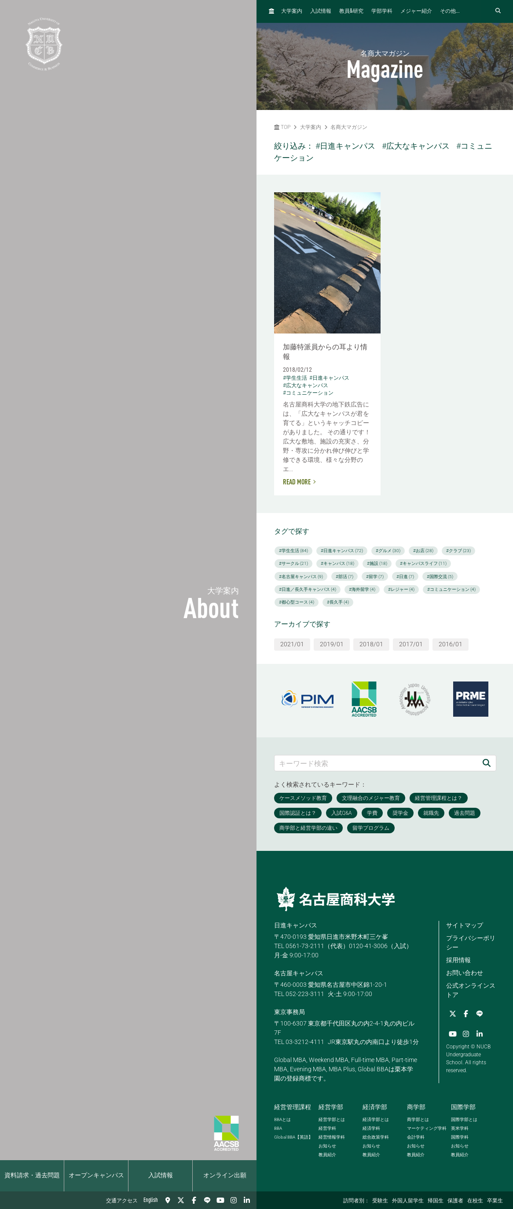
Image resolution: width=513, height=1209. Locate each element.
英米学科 (460, 1128)
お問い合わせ (464, 972)
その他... (450, 11)
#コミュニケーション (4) (451, 589)
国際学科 (460, 1137)
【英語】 (293, 1137)
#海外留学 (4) (362, 589)
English (150, 1200)
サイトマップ (464, 925)
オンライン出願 (224, 1175)
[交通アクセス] (167, 1200)
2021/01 (292, 644)
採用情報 (458, 960)
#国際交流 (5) (440, 576)
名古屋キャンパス (298, 973)
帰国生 (435, 1201)
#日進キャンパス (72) (342, 550)
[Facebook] (194, 1200)
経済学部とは (376, 1119)
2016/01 (450, 644)
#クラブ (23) (458, 550)
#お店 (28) (423, 550)
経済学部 (375, 1106)
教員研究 (351, 11)
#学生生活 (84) (293, 550)
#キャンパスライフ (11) (423, 563)
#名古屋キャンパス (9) (301, 576)
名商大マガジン (348, 127)
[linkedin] (246, 1200)
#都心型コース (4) (296, 602)
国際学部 (463, 1106)
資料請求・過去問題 (32, 1175)
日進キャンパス (295, 925)
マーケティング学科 (427, 1128)
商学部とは (418, 1119)
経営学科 (327, 1128)
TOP (282, 127)
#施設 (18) (377, 563)
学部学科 (381, 11)
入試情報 (160, 1175)
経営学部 (331, 1106)
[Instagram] (233, 1200)
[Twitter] (180, 1200)
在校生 (475, 1201)
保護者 (455, 1201)
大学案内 (291, 11)
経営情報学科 (332, 1137)
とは (282, 1119)
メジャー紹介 (416, 11)
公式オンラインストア (470, 990)
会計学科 (416, 1137)
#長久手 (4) (338, 602)
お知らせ (327, 1145)
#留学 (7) (375, 576)
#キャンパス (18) (337, 563)
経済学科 (371, 1128)
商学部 (416, 1106)
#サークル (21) (293, 563)
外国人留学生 (408, 1201)
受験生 (380, 1201)
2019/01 (332, 644)
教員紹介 (327, 1154)
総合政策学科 (376, 1137)
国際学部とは (464, 1119)
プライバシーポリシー (470, 942)
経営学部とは (332, 1119)
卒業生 (495, 1201)
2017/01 (411, 644)
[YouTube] (220, 1200)
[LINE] (207, 1200)
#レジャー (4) (401, 589)
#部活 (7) (344, 576)
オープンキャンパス (96, 1175)
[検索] (486, 763)
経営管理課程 (292, 1106)
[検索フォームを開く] (498, 11)
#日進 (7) (405, 576)
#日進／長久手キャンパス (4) (307, 589)
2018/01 (371, 644)
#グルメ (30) (388, 550)
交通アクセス (122, 1201)
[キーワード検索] (376, 763)
